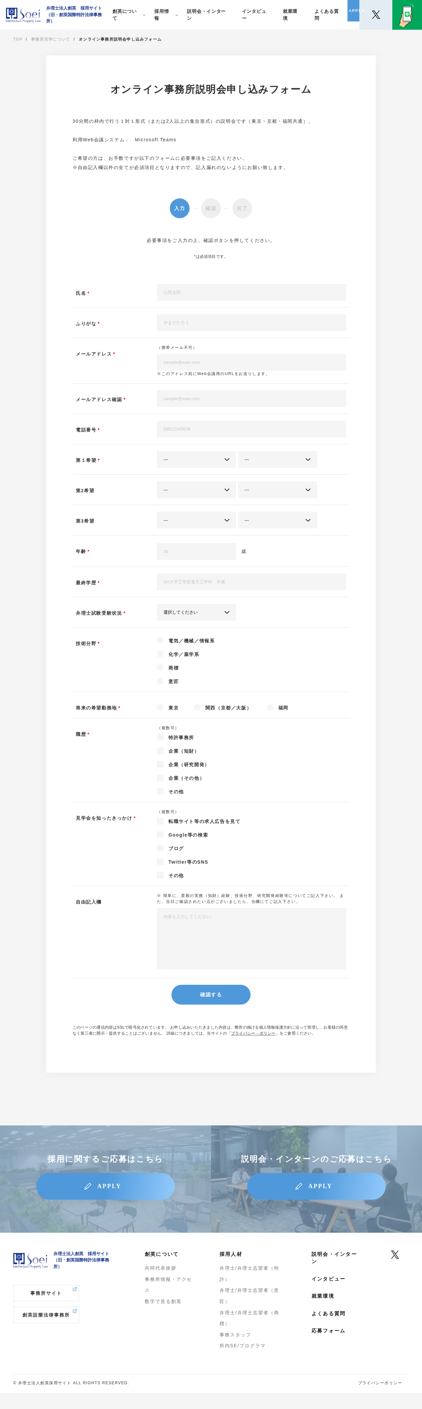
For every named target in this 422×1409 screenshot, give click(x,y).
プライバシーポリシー (380, 1399)
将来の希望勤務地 (96, 707)
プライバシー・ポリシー (253, 1043)
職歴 (81, 734)
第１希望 (86, 460)
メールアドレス (94, 354)
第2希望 (85, 490)
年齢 (81, 551)
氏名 (81, 293)
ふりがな (86, 323)
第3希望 (85, 521)
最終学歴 (86, 582)
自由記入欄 (89, 902)
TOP (17, 39)
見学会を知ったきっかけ (104, 818)
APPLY (113, 1199)
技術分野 (86, 643)
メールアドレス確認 (99, 399)
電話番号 (86, 429)
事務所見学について (50, 39)
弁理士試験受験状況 (99, 613)
